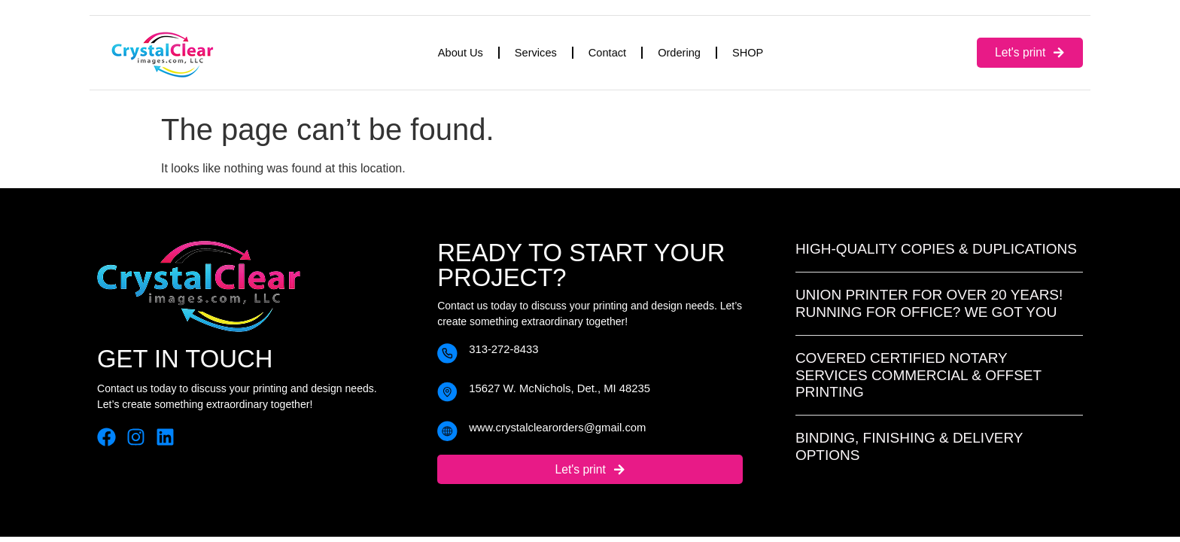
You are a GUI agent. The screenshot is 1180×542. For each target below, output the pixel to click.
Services (536, 53)
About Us (460, 53)
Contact (607, 53)
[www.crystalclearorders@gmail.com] (447, 431)
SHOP (747, 53)
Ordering (679, 53)
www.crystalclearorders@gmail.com (557, 428)
